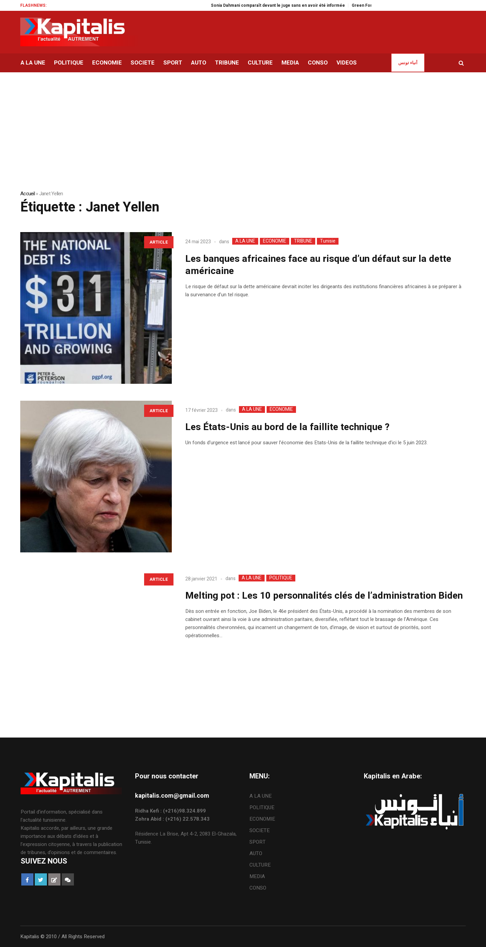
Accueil (27, 193)
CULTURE (260, 865)
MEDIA (257, 876)
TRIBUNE (303, 241)
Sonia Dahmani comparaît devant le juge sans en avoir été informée (285, 5)
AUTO (255, 853)
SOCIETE (259, 830)
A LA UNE (245, 241)
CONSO (257, 888)
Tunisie (327, 241)
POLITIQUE (280, 578)
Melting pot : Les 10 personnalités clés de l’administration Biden (324, 596)
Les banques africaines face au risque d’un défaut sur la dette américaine (318, 265)
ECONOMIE (274, 241)
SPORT (257, 842)
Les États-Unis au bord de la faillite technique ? (287, 427)
